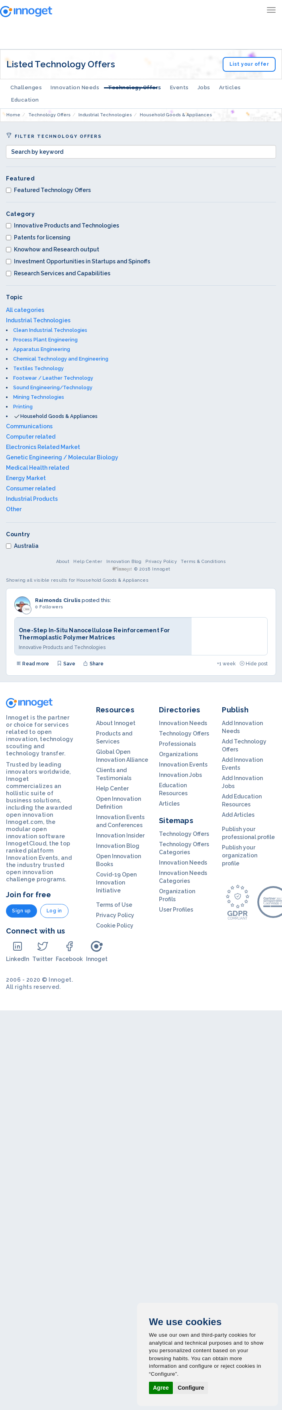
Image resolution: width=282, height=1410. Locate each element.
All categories (25, 310)
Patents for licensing (38, 237)
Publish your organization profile (239, 855)
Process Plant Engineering (45, 340)
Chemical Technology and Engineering (60, 359)
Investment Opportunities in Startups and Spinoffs (78, 261)
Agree (161, 1388)
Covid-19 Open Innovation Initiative (116, 882)
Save (66, 664)
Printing (23, 407)
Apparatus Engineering (41, 349)
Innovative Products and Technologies (62, 225)
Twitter (42, 951)
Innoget (97, 951)
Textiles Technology (38, 368)
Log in (54, 911)
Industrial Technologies (38, 320)
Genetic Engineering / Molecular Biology (62, 457)
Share (93, 664)
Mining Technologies (38, 397)
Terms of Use (114, 905)
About (63, 561)
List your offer (249, 64)
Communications (29, 426)
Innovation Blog (124, 561)
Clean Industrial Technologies (50, 330)
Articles (230, 87)
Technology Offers (134, 87)
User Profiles (176, 909)
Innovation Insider (120, 835)
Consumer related (30, 488)
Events (179, 87)
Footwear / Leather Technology (53, 378)
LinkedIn (17, 951)
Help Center (87, 561)
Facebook (69, 951)
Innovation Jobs (180, 775)
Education (25, 100)
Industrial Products (32, 499)
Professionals (177, 744)
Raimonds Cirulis (57, 600)
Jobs (204, 87)
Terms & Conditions (203, 561)
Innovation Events (183, 764)
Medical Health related (37, 468)
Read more (32, 664)
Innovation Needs (75, 87)
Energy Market (26, 478)
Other (14, 509)
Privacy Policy (161, 561)
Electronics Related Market (43, 447)
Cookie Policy (114, 925)
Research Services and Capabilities (58, 273)
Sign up (21, 911)
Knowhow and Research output (52, 249)
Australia (22, 546)
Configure (191, 1388)
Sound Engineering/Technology (52, 387)
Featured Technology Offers (48, 190)
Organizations (178, 754)
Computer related (30, 436)
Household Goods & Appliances (59, 416)
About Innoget (115, 723)
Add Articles (238, 815)
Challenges (26, 87)
